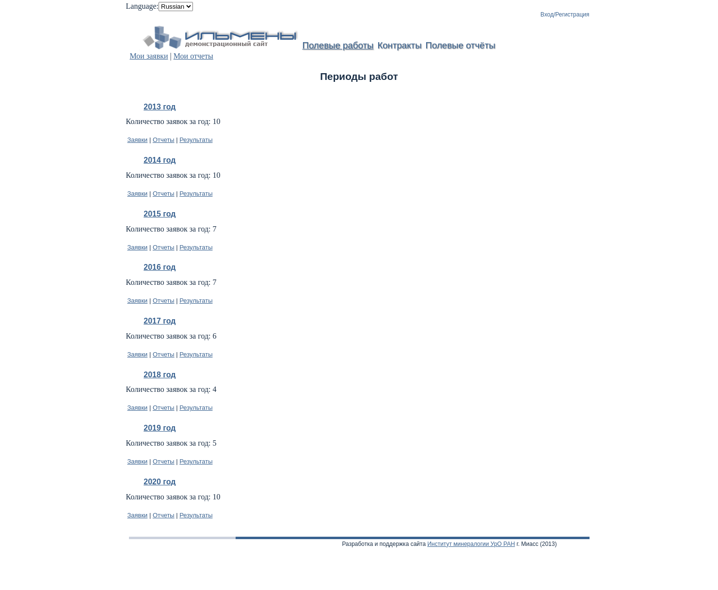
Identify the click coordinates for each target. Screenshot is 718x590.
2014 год (160, 160)
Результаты (195, 139)
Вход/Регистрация (565, 14)
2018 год (160, 375)
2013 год (160, 107)
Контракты (399, 45)
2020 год (160, 482)
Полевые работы (338, 45)
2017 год (160, 321)
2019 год (160, 428)
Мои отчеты (193, 56)
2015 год (160, 214)
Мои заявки (149, 56)
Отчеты (164, 139)
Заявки (138, 139)
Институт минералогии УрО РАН (471, 544)
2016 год (160, 267)
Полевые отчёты (460, 45)
